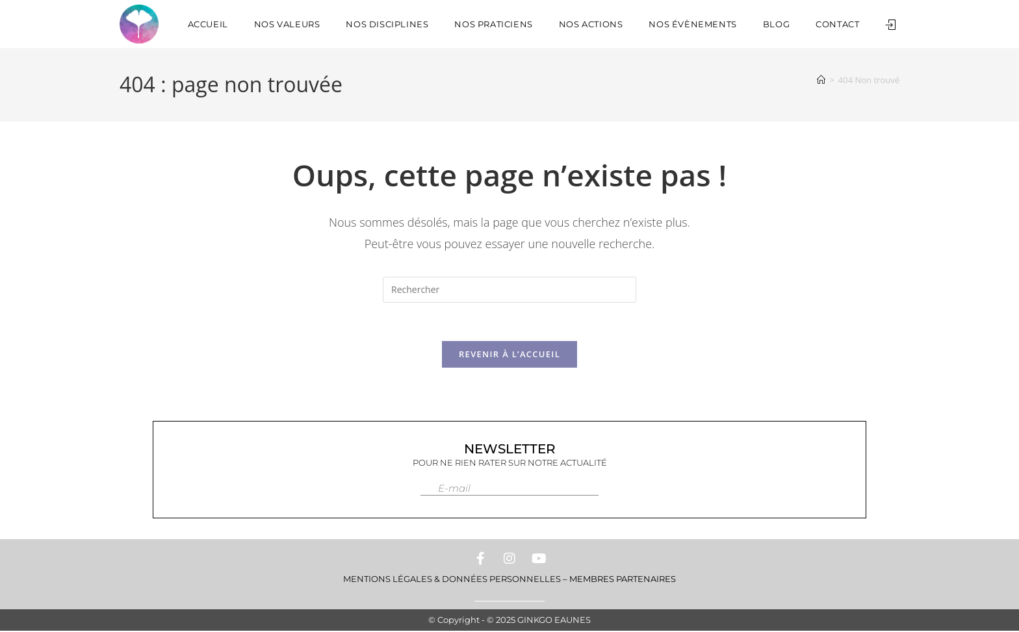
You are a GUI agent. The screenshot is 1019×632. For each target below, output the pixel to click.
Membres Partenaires (622, 580)
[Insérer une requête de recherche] (509, 290)
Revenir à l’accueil (509, 355)
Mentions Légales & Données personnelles (452, 580)
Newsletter (510, 450)
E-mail (454, 489)
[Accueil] (821, 80)
